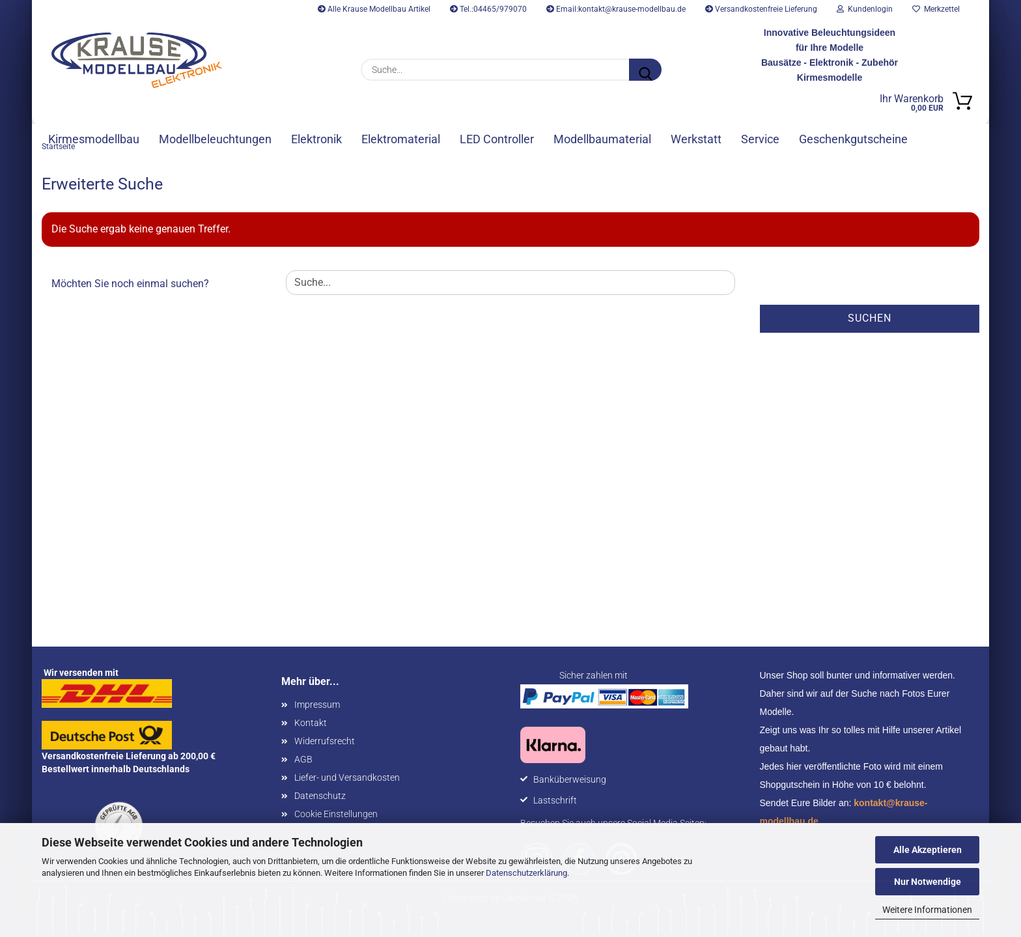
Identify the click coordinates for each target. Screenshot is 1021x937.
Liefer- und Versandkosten (347, 781)
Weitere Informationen (927, 909)
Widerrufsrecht (324, 744)
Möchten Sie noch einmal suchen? (130, 287)
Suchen (869, 321)
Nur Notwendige (927, 881)
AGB (303, 762)
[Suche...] (645, 70)
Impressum (317, 708)
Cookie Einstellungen (336, 817)
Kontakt (310, 726)
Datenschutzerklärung (526, 873)
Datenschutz (320, 799)
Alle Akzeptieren (927, 850)
